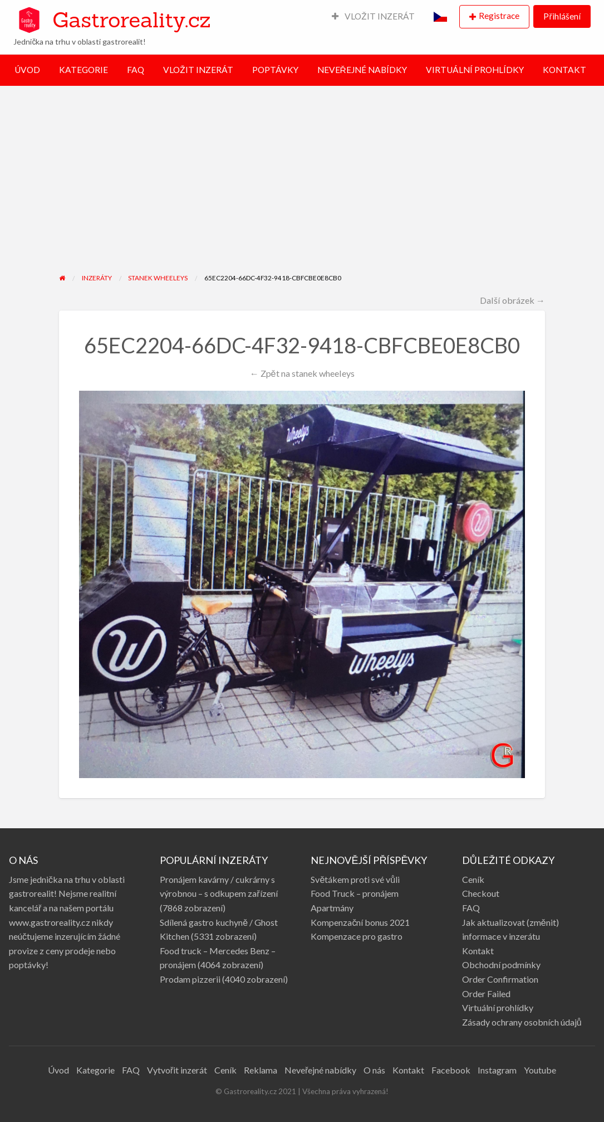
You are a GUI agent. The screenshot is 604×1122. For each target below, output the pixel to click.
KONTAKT (564, 70)
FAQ (135, 70)
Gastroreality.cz (131, 19)
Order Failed (486, 993)
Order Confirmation (500, 979)
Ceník (473, 879)
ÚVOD (27, 70)
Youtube (540, 1070)
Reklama (260, 1070)
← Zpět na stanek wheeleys (301, 373)
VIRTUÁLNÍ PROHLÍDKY (475, 70)
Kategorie (95, 1070)
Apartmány (332, 907)
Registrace (499, 16)
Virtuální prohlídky (497, 1007)
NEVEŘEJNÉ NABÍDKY (362, 70)
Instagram (497, 1070)
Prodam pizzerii (190, 979)
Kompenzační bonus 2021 (360, 922)
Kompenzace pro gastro (356, 936)
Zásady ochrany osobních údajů (522, 1022)
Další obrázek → (512, 300)
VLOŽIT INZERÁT (373, 16)
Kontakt (478, 950)
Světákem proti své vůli (355, 879)
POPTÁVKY (275, 70)
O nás (374, 1070)
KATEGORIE (83, 70)
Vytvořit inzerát (177, 1070)
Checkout (480, 893)
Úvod (58, 1070)
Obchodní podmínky (501, 964)
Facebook (450, 1070)
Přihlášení (561, 16)
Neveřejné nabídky (320, 1070)
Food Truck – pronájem (355, 893)
